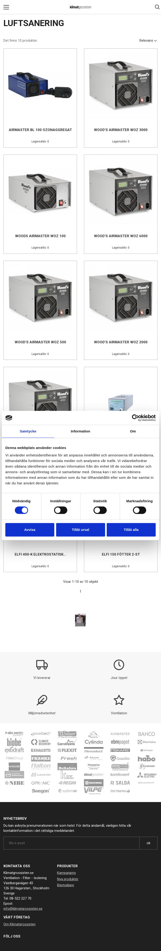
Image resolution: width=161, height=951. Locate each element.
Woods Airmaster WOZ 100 (40, 236)
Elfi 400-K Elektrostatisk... (40, 554)
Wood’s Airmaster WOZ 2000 (121, 342)
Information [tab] (80, 431)
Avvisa (29, 530)
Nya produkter (67, 879)
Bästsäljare (65, 885)
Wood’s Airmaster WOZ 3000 (121, 130)
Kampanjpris (66, 873)
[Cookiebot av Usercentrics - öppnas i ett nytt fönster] (135, 417)
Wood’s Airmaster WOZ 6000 (121, 236)
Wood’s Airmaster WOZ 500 (40, 342)
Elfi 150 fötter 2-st (121, 554)
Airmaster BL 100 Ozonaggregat (40, 130)
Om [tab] (133, 431)
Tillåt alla (131, 530)
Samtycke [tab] (28, 431)
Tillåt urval (80, 530)
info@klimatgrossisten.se (22, 909)
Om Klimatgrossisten (19, 924)
